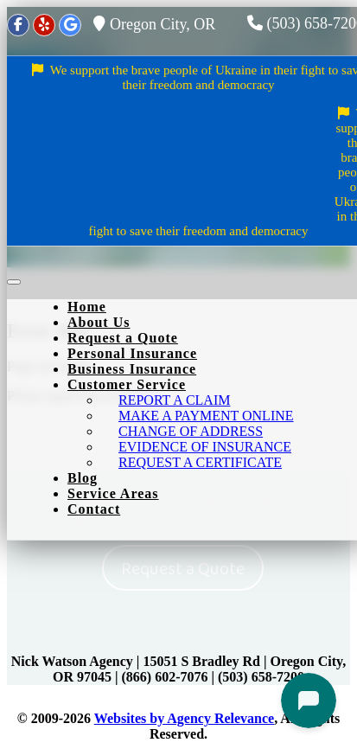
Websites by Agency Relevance (184, 718)
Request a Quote (183, 569)
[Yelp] (44, 25)
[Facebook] (18, 25)
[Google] (70, 25)
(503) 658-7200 (261, 676)
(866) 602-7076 (165, 676)
